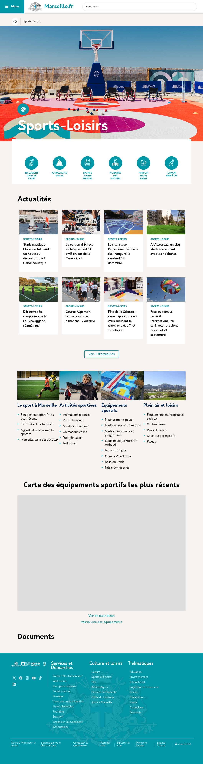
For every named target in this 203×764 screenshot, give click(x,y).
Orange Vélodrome (118, 456)
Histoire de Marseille (103, 692)
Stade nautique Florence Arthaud (121, 443)
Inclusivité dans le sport (31, 168)
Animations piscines (76, 415)
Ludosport (69, 443)
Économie (135, 712)
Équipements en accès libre (123, 425)
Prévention (136, 697)
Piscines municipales (118, 420)
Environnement (139, 677)
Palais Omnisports (117, 468)
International (137, 682)
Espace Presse (161, 744)
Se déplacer (137, 707)
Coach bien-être (171, 166)
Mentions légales (142, 744)
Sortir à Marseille (101, 702)
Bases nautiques (115, 450)
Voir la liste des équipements (101, 622)
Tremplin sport (72, 438)
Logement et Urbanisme (144, 687)
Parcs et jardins (157, 430)
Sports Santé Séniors (87, 168)
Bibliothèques (99, 687)
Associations (60, 727)
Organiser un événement (68, 722)
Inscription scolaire (64, 686)
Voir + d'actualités (101, 354)
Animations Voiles (59, 166)
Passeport (59, 696)
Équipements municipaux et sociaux (165, 417)
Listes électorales (63, 706)
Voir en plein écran (101, 615)
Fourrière (58, 712)
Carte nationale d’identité (68, 701)
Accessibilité (183, 744)
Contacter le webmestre (80, 744)
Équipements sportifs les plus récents (37, 417)
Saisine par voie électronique (51, 744)
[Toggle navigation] (6, 7)
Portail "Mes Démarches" (68, 676)
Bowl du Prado (115, 462)
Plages (151, 441)
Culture (95, 672)
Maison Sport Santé (143, 168)
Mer (93, 682)
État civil (58, 717)
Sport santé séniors (75, 426)
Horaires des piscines (115, 168)
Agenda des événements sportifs (37, 432)
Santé (133, 702)
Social (133, 692)
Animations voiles (75, 432)
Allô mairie (59, 681)
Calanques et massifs (161, 436)
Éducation (136, 672)
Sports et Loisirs (101, 677)
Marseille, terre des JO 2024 (40, 440)
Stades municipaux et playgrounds (119, 433)
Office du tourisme (102, 697)
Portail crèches (61, 691)
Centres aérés (156, 424)
